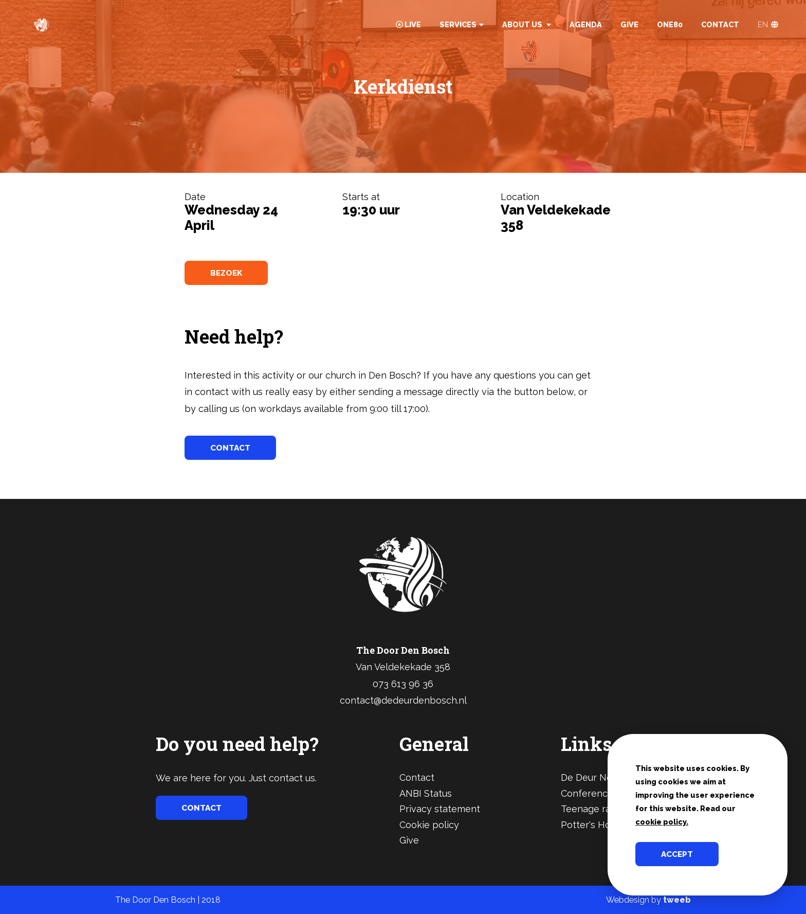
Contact (720, 24)
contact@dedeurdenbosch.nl (403, 700)
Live (408, 24)
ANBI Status (425, 793)
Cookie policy (429, 824)
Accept (678, 854)
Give (629, 24)
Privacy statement (439, 808)
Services (461, 24)
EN (768, 24)
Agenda (586, 24)
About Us (526, 24)
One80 (670, 24)
